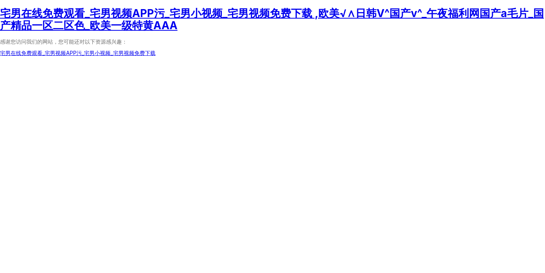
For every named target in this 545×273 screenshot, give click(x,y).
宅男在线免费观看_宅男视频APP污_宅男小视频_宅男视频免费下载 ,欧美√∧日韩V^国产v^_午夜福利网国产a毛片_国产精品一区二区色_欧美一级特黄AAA (272, 19)
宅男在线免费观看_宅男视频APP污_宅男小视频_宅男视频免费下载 (78, 53)
